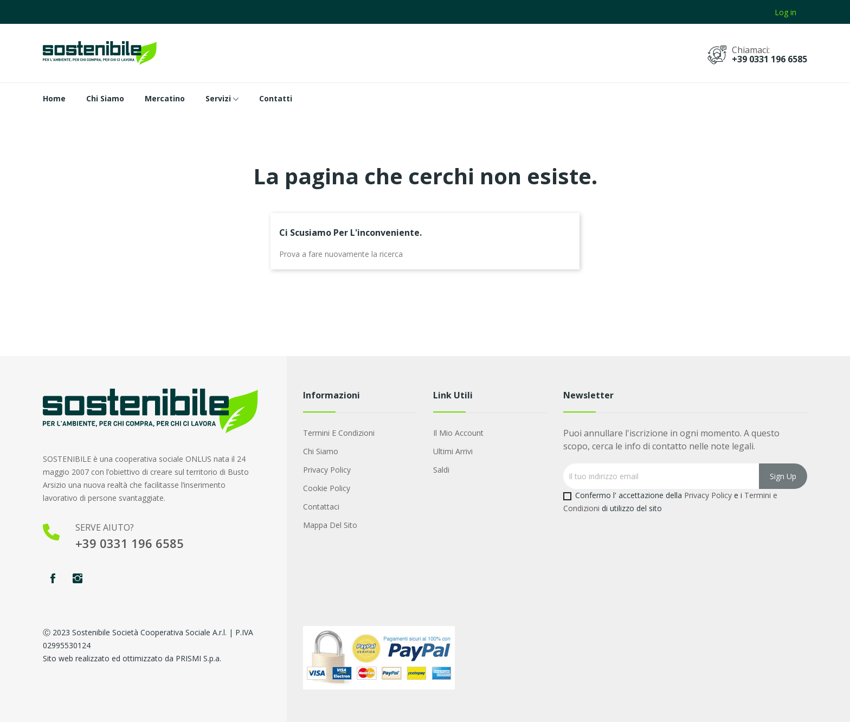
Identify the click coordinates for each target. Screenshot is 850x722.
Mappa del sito (330, 525)
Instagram (77, 578)
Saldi (441, 470)
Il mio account (458, 433)
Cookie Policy (326, 488)
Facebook (52, 578)
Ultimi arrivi (453, 451)
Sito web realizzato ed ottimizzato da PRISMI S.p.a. (132, 658)
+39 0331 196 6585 (769, 59)
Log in (785, 12)
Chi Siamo (320, 451)
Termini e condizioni (339, 433)
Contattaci (321, 506)
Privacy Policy (327, 470)
